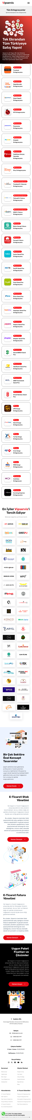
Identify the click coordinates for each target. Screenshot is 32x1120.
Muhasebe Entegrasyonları (24, 1099)
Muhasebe (17, 223)
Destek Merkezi (21, 1079)
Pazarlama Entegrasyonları (24, 1101)
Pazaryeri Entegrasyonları (23, 1094)
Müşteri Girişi (20, 1071)
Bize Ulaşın (4, 1076)
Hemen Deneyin (18, 839)
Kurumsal (4, 1068)
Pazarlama (17, 476)
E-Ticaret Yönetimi (5, 1104)
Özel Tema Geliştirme (22, 1104)
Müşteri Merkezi (22, 1068)
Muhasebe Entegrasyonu (20, 181)
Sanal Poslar (17, 251)
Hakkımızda (4, 1074)
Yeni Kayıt (19, 1074)
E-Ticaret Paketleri (5, 1094)
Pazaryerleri (17, 67)
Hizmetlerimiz (5, 1090)
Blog (18, 1084)
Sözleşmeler (4, 1082)
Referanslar (4, 1071)
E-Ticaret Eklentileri (23, 1090)
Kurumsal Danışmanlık (6, 1106)
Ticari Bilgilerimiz (5, 1079)
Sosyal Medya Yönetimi (7, 1101)
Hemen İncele (13, 786)
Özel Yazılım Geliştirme (6, 1099)
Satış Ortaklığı (20, 1076)
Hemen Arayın (18, 984)
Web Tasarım (4, 1096)
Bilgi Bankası (20, 1082)
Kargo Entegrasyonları (23, 1096)
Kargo (16, 406)
